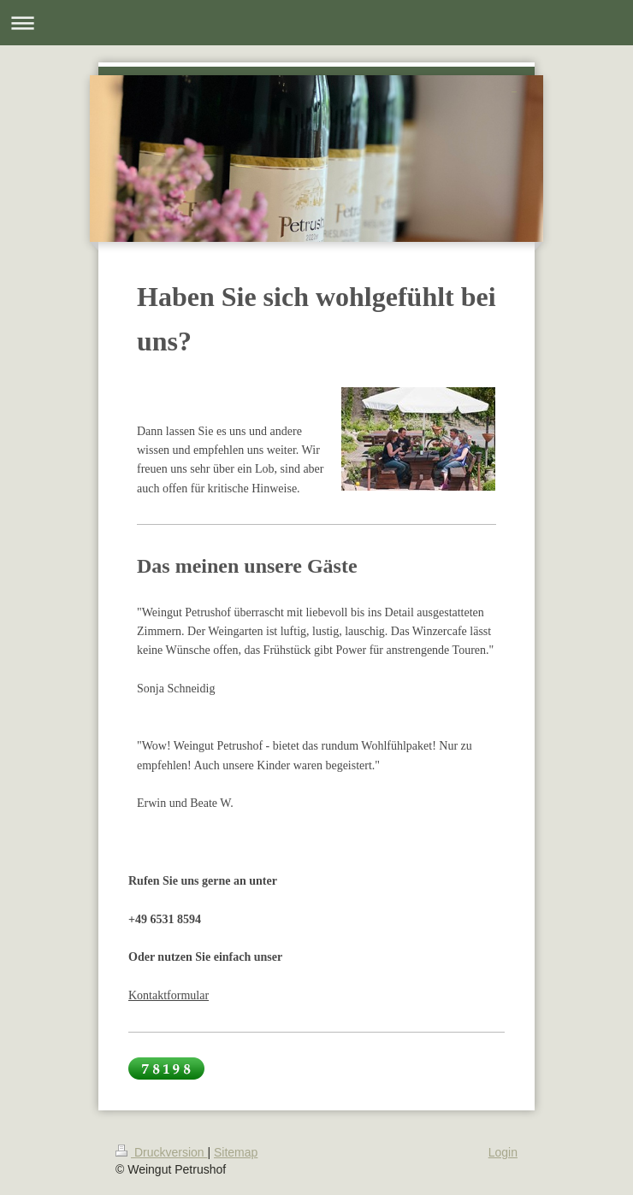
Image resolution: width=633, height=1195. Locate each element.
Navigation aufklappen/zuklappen (316, 22)
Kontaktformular (168, 995)
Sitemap (235, 1152)
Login (503, 1152)
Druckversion (161, 1152)
